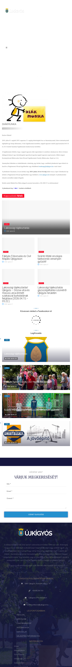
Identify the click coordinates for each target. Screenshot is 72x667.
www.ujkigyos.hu (44, 175)
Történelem (19, 655)
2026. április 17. (7, 304)
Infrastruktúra (20, 659)
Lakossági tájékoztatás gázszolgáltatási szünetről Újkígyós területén (52, 290)
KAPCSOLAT (22, 632)
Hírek (7, 224)
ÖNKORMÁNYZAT (24, 623)
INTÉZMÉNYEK (23, 628)
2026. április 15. (43, 296)
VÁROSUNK (21, 619)
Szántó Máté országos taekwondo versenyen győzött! (50, 259)
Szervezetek (19, 663)
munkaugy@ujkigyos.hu (46, 166)
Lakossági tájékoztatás (16, 227)
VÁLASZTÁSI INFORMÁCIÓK (28, 636)
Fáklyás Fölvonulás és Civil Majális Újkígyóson (16, 257)
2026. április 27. (7, 262)
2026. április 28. (9, 231)
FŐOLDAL (21, 615)
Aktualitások (19, 650)
